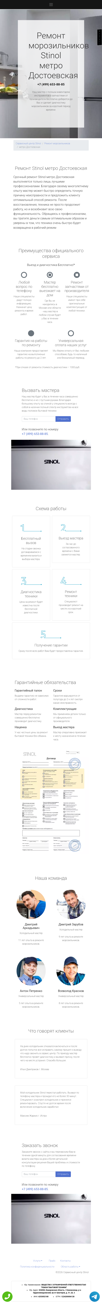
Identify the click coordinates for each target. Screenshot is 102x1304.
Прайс (52, 1260)
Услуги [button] (36, 1260)
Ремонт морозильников (57, 143)
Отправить (63, 418)
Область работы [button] (69, 1266)
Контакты (65, 1260)
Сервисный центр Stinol (28, 143)
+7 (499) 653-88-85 (51, 84)
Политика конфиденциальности (37, 1266)
